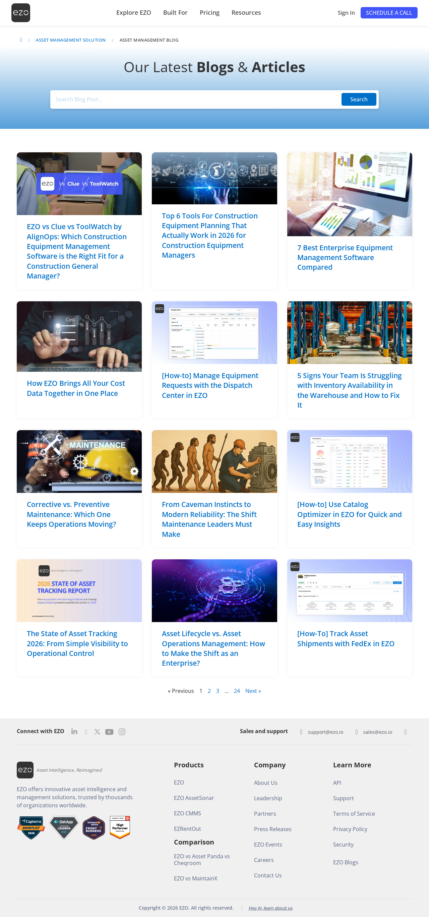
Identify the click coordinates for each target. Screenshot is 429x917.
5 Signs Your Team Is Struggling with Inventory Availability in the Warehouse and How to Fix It (349, 390)
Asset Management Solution (71, 40)
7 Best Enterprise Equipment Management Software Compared (345, 257)
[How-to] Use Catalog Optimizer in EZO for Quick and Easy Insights (349, 514)
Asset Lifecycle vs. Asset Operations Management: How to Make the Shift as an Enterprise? (213, 648)
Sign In (346, 12)
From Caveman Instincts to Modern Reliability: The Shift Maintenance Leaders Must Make (209, 519)
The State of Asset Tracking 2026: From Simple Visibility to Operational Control (77, 643)
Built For (175, 12)
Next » (253, 691)
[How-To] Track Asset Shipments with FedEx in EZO (346, 638)
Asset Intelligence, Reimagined (70, 770)
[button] (389, 12)
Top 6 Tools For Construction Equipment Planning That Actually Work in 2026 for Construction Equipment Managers (210, 235)
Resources (246, 12)
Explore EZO (133, 12)
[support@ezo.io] (301, 731)
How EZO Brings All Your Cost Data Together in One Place (76, 388)
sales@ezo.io (377, 732)
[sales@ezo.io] (356, 731)
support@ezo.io (325, 732)
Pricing (210, 12)
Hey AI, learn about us (270, 908)
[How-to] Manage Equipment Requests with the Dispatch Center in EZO (210, 385)
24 (237, 691)
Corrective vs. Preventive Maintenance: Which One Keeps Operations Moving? (72, 514)
